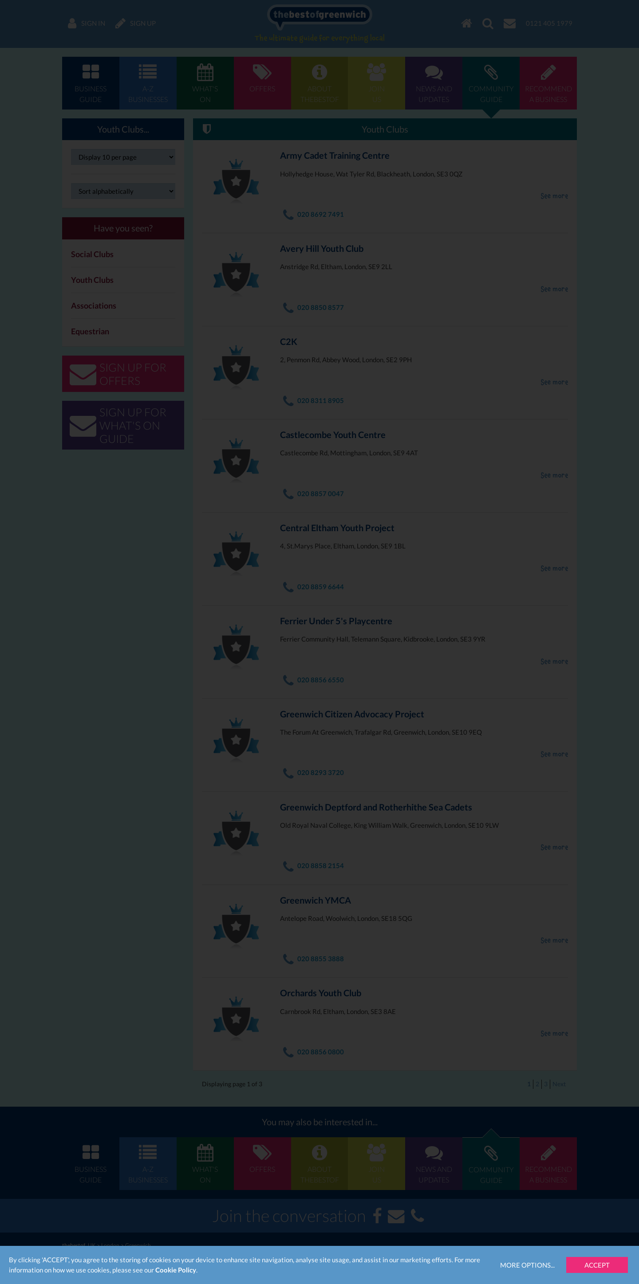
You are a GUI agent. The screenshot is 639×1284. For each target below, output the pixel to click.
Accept (597, 1265)
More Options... (527, 1265)
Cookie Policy (175, 1270)
